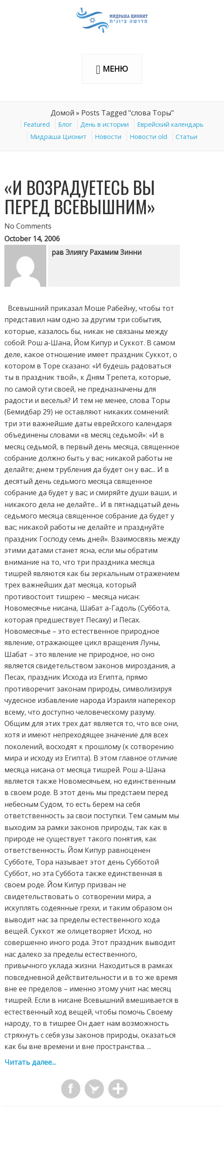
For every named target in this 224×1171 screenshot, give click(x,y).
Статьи (186, 136)
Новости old (148, 136)
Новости (108, 136)
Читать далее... (30, 1062)
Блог (65, 124)
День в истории (104, 124)
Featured (37, 124)
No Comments (28, 226)
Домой (62, 113)
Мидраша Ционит (58, 136)
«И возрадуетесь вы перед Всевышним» (79, 196)
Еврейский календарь (170, 124)
